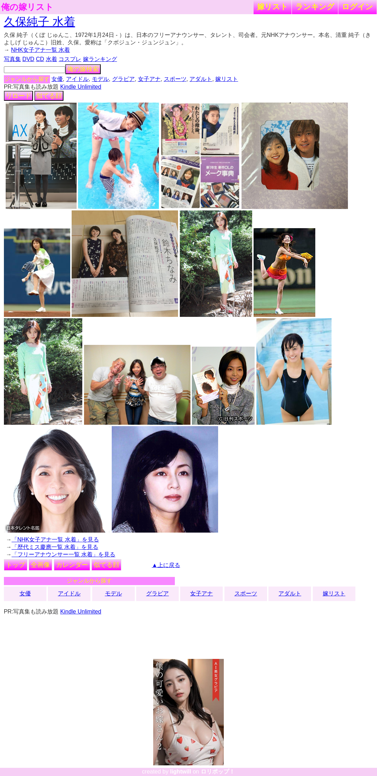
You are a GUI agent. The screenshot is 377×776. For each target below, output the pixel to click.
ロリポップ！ (218, 772)
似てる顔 (49, 95)
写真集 (12, 59)
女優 (57, 79)
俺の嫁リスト (27, 7)
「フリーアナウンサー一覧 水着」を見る (63, 554)
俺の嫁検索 (83, 69)
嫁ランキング (100, 59)
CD (40, 59)
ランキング (314, 6)
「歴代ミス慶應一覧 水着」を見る (55, 547)
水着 (51, 59)
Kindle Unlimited (80, 87)
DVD (28, 59)
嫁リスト (272, 6)
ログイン (357, 6)
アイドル (77, 79)
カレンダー (72, 564)
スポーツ (175, 79)
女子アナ (149, 79)
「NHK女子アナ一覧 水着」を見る (55, 539)
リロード (18, 95)
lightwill (180, 772)
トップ (15, 564)
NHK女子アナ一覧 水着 (40, 50)
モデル (100, 79)
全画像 (40, 564)
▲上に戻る (166, 565)
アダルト (200, 79)
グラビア (123, 79)
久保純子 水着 (39, 21)
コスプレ (70, 59)
